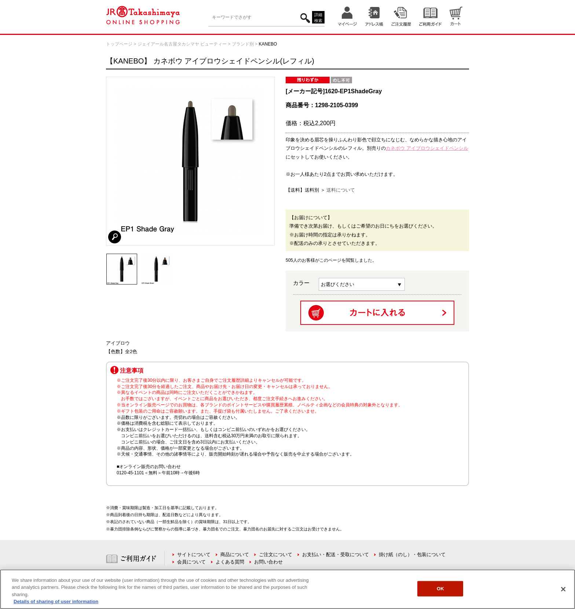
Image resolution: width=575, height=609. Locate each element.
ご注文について (275, 554)
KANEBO (268, 44)
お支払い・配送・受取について (335, 554)
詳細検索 (318, 17)
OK (440, 588)
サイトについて (193, 554)
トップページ (119, 44)
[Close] (563, 589)
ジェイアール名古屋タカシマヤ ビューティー (182, 44)
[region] (287, 589)
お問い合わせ (268, 562)
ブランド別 (243, 44)
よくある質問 (230, 562)
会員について (191, 562)
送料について (340, 190)
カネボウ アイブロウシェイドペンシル (427, 148)
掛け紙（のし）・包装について (412, 554)
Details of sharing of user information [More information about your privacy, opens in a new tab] (56, 601)
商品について (234, 554)
